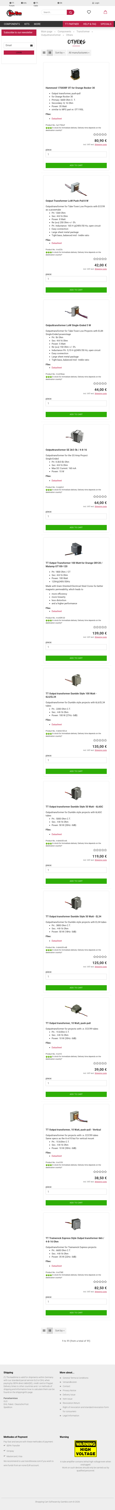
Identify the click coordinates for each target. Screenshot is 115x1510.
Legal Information (71, 1415)
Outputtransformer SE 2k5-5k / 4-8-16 (66, 449)
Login (95, 3)
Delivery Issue (69, 1394)
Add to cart (76, 165)
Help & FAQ (89, 24)
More (37, 24)
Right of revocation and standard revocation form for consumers (86, 1409)
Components (12, 24)
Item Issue (67, 1399)
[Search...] (70, 12)
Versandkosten (70, 1382)
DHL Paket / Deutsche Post (16, 1404)
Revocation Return (71, 1403)
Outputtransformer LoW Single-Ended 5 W (68, 325)
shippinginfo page (24, 1392)
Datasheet (57, 118)
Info (24, 3)
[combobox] (59, 53)
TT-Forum (12, 4)
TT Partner (72, 24)
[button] (105, 12)
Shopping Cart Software (46, 1502)
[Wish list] (89, 12)
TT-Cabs (36, 4)
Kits (26, 24)
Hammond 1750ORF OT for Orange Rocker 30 (70, 87)
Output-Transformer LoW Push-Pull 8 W (67, 200)
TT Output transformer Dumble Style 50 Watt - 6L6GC (74, 806)
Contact (66, 1386)
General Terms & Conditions (75, 1378)
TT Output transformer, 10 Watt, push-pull (68, 1023)
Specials (106, 24)
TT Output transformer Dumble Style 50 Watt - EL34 (73, 916)
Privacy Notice (69, 1390)
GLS (5, 1401)
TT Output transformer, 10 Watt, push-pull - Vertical (73, 1129)
